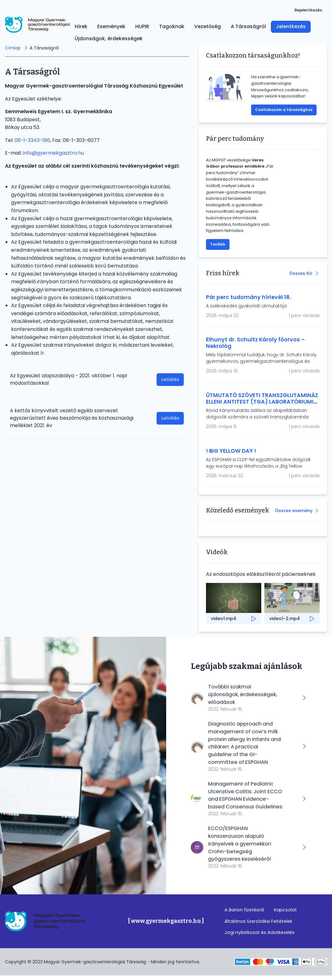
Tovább (217, 244)
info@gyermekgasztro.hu (53, 152)
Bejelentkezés (308, 10)
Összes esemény (294, 510)
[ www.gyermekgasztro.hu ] (166, 921)
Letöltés (170, 379)
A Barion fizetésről (244, 910)
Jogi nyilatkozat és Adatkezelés (260, 933)
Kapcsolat (285, 910)
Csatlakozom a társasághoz (284, 109)
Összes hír (301, 273)
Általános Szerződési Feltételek (258, 921)
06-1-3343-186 (32, 140)
